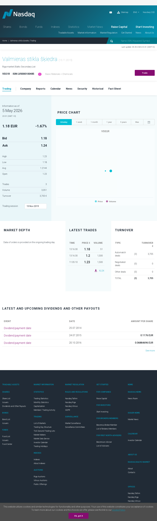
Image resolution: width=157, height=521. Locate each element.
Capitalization (39, 406)
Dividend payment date (17, 328)
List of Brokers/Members (106, 429)
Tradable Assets (66, 32)
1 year (109, 122)
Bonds (23, 26)
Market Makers (40, 435)
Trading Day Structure (42, 427)
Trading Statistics (41, 398)
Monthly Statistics (41, 402)
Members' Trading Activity (44, 410)
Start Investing (145, 26)
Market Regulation (108, 32)
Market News (95, 26)
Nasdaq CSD (149, 12)
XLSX (101, 270)
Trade (145, 73)
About (130, 469)
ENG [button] (135, 12)
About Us (149, 32)
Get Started (126, 32)
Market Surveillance (73, 423)
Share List (6, 398)
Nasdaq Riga (70, 402)
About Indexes (39, 463)
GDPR (67, 410)
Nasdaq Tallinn (71, 398)
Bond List (6, 419)
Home (4, 41)
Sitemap (122, 12)
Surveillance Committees (75, 427)
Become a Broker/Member (106, 425)
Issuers (5, 402)
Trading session (10, 206)
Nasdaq (18, 14)
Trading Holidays (41, 446)
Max (137, 122)
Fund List (6, 436)
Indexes (55, 26)
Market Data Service (41, 439)
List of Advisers (102, 446)
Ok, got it (78, 516)
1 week (79, 122)
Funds (39, 26)
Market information (87, 32)
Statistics (73, 26)
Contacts (131, 472)
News (138, 32)
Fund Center (7, 444)
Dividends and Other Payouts (14, 406)
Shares (7, 26)
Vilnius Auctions (40, 480)
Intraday (63, 122)
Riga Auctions (39, 477)
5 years (123, 122)
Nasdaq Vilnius (71, 406)
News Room (133, 398)
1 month (94, 122)
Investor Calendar (41, 442)
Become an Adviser (104, 442)
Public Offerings (40, 484)
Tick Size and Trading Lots (44, 431)
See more (150, 350)
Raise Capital (119, 26)
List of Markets (40, 423)
